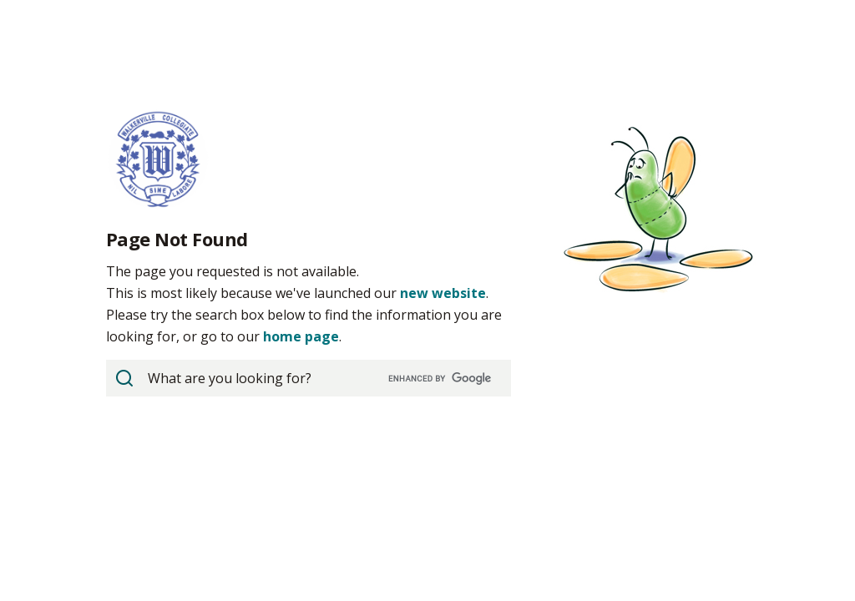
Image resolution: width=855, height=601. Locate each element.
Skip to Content (0, 0)
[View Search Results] (124, 378)
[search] (307, 378)
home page (301, 336)
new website (443, 293)
